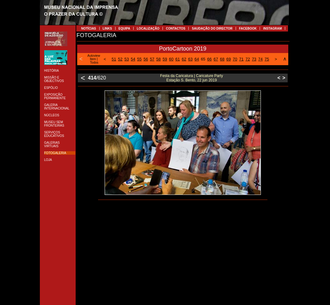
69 (228, 59)
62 (184, 59)
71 (241, 59)
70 (235, 59)
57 (152, 59)
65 (203, 59)
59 (165, 59)
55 (139, 59)
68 (222, 59)
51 (114, 59)
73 (254, 59)
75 (267, 59)
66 (209, 59)
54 (133, 59)
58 (158, 59)
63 (190, 59)
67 (216, 59)
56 (146, 59)
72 (247, 59)
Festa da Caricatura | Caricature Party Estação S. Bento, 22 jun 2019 (191, 78)
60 (171, 59)
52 (120, 59)
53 (127, 59)
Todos (94, 62)
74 (260, 59)
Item (93, 59)
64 (197, 59)
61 (177, 59)
